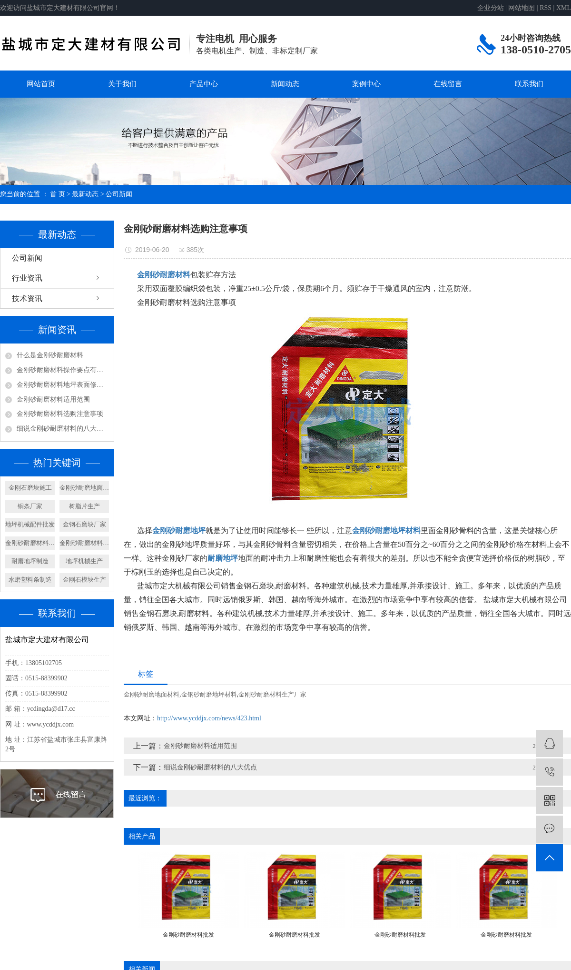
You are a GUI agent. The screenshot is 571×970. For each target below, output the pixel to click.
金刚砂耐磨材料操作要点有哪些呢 (63, 370)
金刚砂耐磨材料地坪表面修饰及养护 (63, 384)
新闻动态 (285, 84)
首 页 (57, 194)
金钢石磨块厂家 (84, 524)
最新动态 (85, 194)
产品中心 (203, 84)
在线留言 (447, 84)
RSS (545, 7)
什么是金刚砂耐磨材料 (50, 355)
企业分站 (490, 7)
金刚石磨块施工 (30, 487)
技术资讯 (27, 298)
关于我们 (122, 84)
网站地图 (521, 7)
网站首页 (41, 84)
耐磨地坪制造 (30, 561)
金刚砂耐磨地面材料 (84, 487)
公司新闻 (119, 194)
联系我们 (529, 84)
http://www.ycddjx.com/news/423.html (209, 718)
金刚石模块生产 (84, 579)
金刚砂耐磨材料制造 (30, 542)
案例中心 (366, 84)
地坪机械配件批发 (30, 524)
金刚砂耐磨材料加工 (84, 542)
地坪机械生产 (84, 561)
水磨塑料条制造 (30, 579)
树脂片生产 (84, 506)
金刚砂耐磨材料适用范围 (53, 399)
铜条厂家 (30, 506)
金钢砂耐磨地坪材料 (209, 694)
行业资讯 (27, 278)
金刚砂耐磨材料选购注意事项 (60, 413)
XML (563, 7)
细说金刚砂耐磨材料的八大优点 (63, 428)
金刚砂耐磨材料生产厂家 (272, 694)
